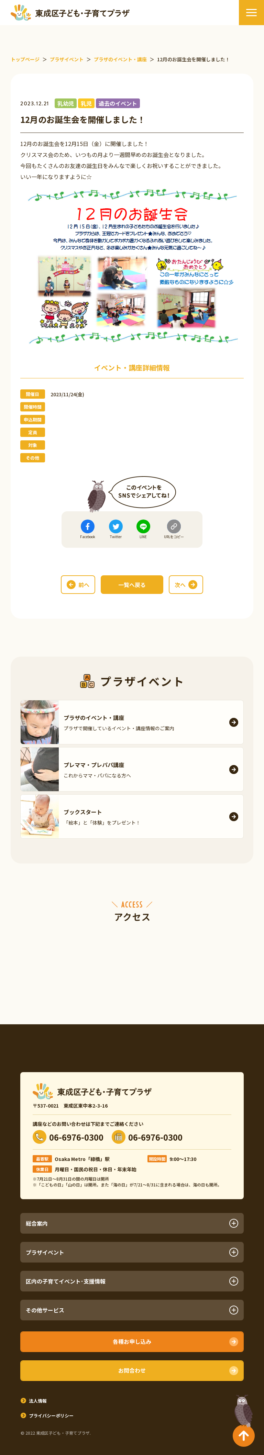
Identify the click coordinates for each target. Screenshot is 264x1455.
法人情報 (38, 1401)
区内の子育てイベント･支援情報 (132, 1281)
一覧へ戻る (132, 584)
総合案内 (132, 1223)
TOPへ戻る (242, 1408)
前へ (83, 584)
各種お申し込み (132, 1341)
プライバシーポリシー (51, 1415)
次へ (180, 584)
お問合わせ (132, 1370)
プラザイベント (132, 1252)
